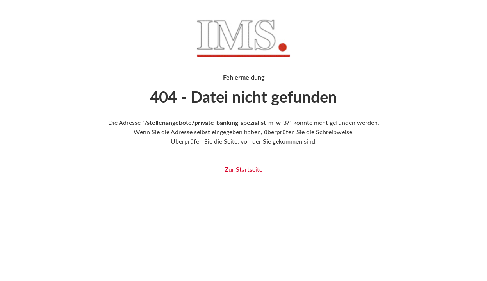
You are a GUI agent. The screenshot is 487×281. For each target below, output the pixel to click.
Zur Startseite (243, 169)
